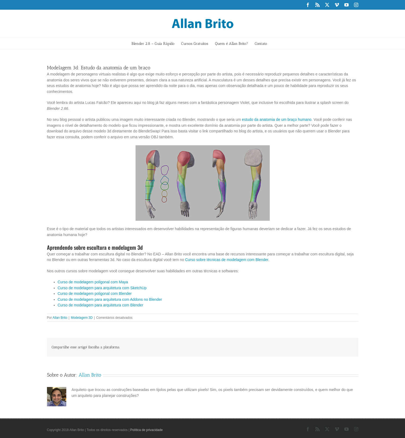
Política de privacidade (146, 430)
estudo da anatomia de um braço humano (276, 119)
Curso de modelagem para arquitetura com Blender (100, 305)
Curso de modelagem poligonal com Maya (93, 282)
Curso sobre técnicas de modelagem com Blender (226, 260)
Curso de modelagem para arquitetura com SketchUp (102, 288)
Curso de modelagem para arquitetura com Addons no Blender (110, 299)
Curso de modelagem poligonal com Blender (95, 293)
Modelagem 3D (82, 318)
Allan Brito (60, 318)
